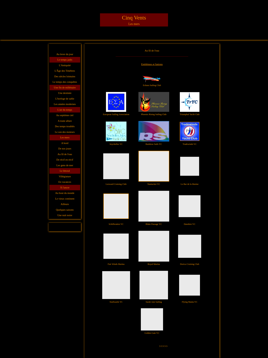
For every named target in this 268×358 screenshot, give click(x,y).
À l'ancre (64, 187)
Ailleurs (65, 204)
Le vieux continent (64, 198)
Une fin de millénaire (65, 87)
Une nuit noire (64, 215)
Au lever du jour (64, 54)
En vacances (64, 182)
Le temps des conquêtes (65, 82)
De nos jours (64, 148)
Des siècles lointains (64, 76)
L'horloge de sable (64, 98)
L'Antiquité (65, 65)
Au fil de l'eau (65, 154)
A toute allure (65, 121)
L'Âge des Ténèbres (65, 70)
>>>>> (163, 346)
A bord (64, 143)
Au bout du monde (64, 193)
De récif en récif (64, 159)
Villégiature (65, 176)
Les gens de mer (64, 165)
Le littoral (65, 170)
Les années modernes (65, 104)
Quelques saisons (65, 209)
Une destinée (64, 93)
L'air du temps (64, 109)
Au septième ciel (64, 115)
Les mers (65, 137)
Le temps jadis (64, 59)
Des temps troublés (65, 126)
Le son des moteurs (65, 132)
